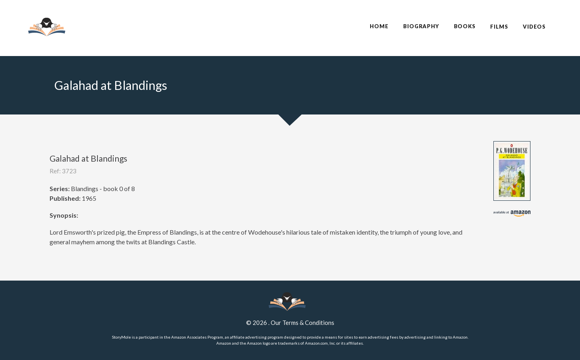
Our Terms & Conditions (302, 322)
